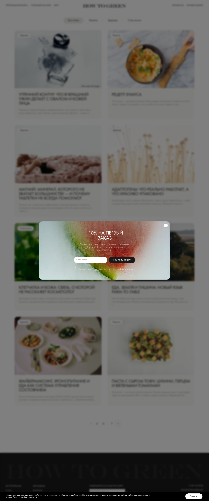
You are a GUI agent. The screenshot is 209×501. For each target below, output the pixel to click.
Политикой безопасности (25, 497)
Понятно (194, 496)
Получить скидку (121, 259)
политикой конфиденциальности (121, 269)
